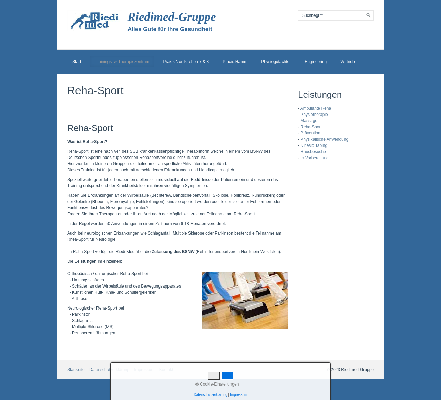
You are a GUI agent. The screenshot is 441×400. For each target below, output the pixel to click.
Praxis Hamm (235, 61)
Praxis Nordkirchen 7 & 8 (186, 61)
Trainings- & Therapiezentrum (122, 61)
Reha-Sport (310, 127)
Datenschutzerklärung (109, 369)
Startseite (76, 369)
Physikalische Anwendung (324, 139)
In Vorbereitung (314, 157)
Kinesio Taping (313, 145)
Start (76, 61)
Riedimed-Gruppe (171, 17)
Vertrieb (347, 61)
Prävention (310, 133)
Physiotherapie (314, 114)
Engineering (316, 61)
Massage (308, 120)
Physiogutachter (276, 61)
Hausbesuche (313, 151)
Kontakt (166, 369)
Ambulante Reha (315, 108)
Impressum (144, 369)
